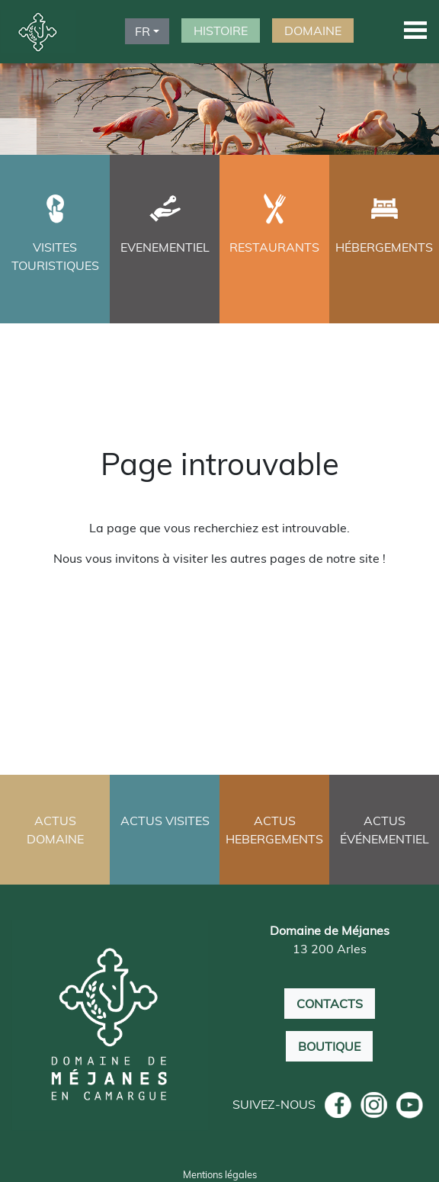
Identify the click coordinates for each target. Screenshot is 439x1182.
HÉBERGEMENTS (384, 247)
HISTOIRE (221, 30)
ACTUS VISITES (165, 820)
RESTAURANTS (274, 247)
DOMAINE (312, 30)
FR (142, 31)
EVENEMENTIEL (165, 247)
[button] (415, 29)
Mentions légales (220, 1174)
